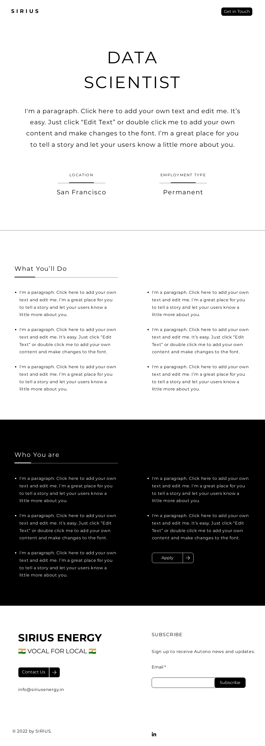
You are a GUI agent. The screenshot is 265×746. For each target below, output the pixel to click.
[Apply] (167, 558)
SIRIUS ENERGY (60, 637)
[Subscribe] (230, 683)
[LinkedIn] (154, 734)
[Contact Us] (33, 672)
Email (157, 667)
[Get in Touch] (236, 11)
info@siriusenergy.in (41, 689)
